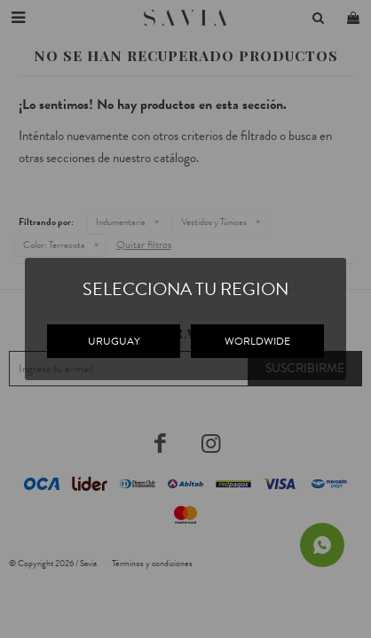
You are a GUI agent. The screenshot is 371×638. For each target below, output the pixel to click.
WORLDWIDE (257, 341)
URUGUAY (114, 341)
